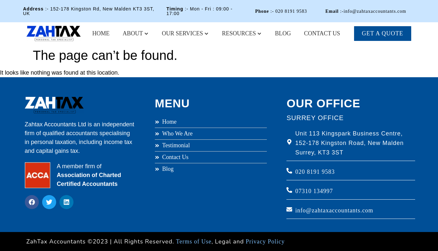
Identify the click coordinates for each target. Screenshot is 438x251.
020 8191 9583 (315, 172)
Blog (283, 33)
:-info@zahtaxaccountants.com (365, 11)
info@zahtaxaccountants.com (334, 210)
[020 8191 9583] (289, 171)
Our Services (185, 33)
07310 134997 (314, 191)
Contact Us (322, 33)
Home (101, 33)
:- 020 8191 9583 (281, 11)
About (136, 33)
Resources (242, 33)
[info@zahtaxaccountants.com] (289, 209)
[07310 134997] (289, 190)
